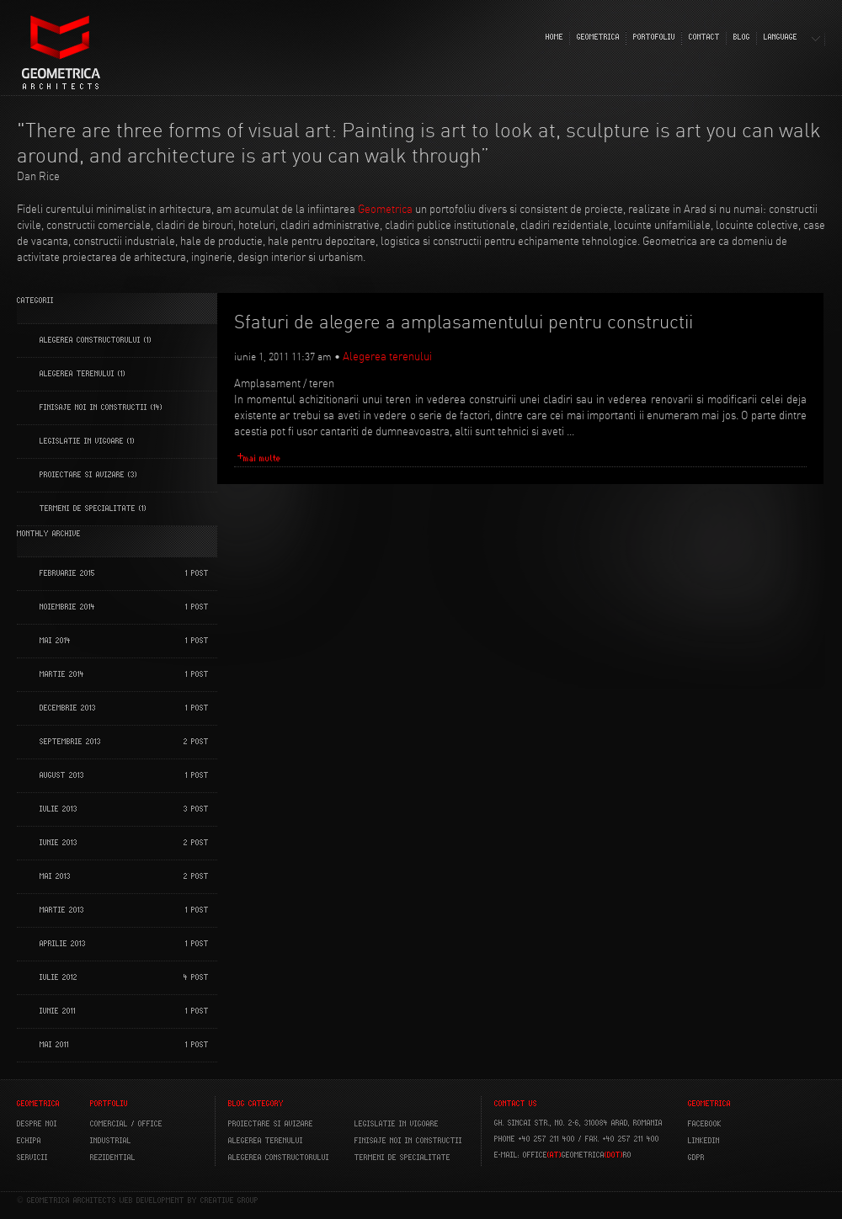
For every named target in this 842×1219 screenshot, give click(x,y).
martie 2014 (62, 674)
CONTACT (704, 37)
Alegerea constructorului (90, 340)
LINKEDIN (704, 1140)
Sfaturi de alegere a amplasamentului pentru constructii (463, 322)
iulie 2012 (58, 977)
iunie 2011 (58, 1011)
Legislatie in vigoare (82, 441)
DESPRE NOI (37, 1124)
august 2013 (62, 775)
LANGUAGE (780, 37)
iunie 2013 (58, 842)
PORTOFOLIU (654, 37)
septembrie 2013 (70, 741)
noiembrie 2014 (67, 607)
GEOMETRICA (598, 37)
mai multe (262, 458)
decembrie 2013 (68, 708)
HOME (554, 37)
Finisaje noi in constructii (93, 407)
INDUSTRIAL (110, 1140)
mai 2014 (55, 640)
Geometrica (385, 209)
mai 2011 (54, 1045)
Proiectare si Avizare (82, 475)
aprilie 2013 (63, 944)
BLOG (741, 37)
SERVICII (32, 1157)
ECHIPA (29, 1140)
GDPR (696, 1157)
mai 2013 (55, 876)
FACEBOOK (705, 1124)
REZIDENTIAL (113, 1157)
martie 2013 (62, 910)
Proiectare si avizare (270, 1124)
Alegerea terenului (77, 374)
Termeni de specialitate (88, 508)
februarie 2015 (67, 573)
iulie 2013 (58, 809)
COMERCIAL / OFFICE (126, 1124)
